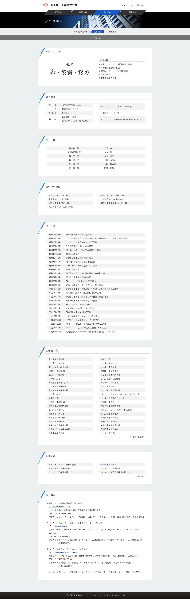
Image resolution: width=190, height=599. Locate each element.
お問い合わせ (140, 5)
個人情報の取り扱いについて (114, 595)
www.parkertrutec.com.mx (66, 552)
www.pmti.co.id (61, 526)
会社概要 (98, 32)
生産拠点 (113, 32)
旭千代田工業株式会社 (74, 595)
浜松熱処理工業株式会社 (59, 468)
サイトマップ (127, 5)
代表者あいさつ (80, 32)
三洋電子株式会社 (108, 465)
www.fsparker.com (62, 507)
